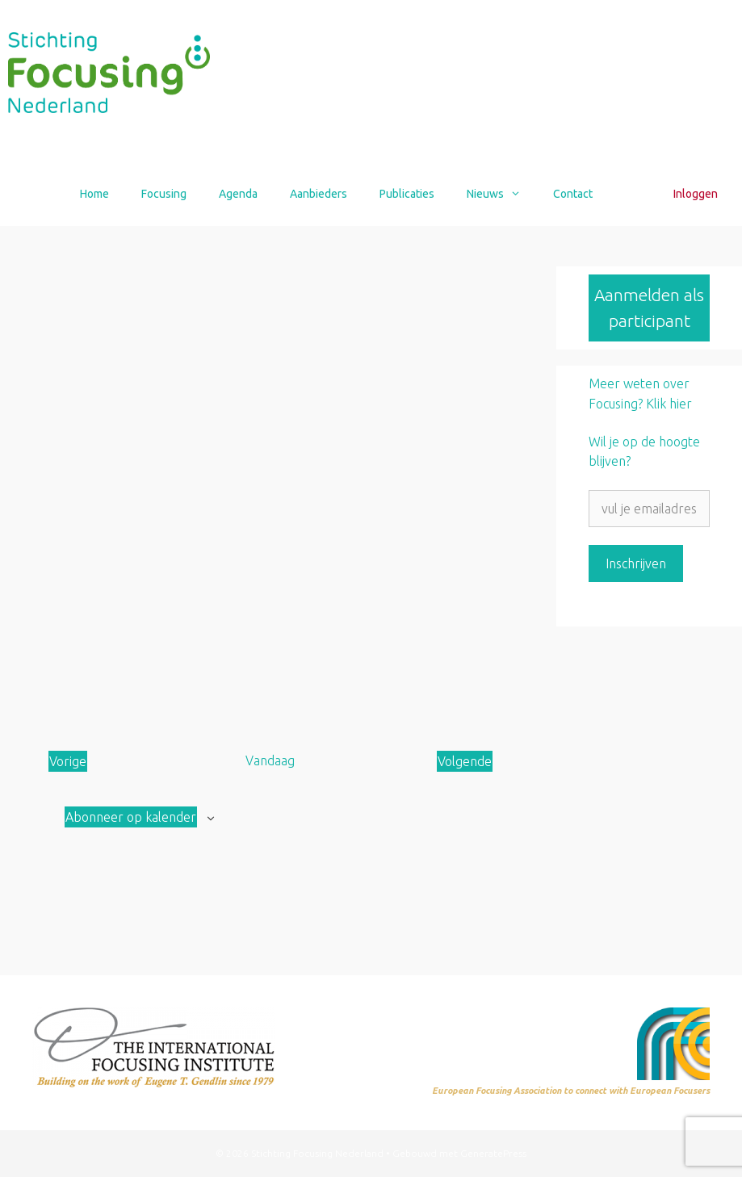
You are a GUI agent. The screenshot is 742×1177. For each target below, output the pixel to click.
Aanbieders (318, 193)
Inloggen (695, 193)
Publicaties (406, 193)
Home (94, 193)
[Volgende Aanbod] (465, 761)
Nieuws (502, 194)
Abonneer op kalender (130, 817)
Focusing (164, 193)
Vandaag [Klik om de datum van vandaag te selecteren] (270, 760)
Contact (573, 193)
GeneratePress (493, 1153)
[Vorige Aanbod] (67, 761)
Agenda (238, 193)
